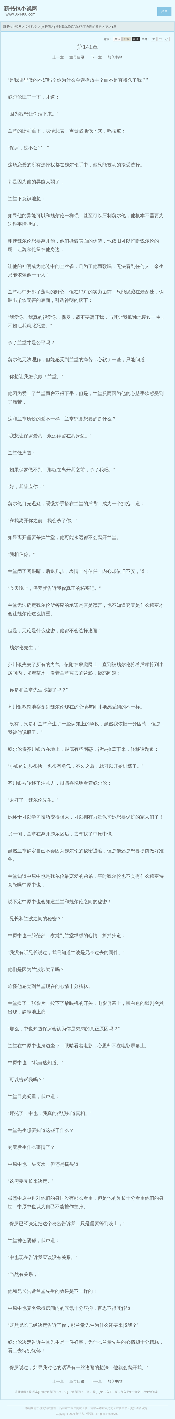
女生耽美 (31, 26)
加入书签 (115, 57)
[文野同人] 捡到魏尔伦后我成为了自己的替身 (71, 26)
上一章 (58, 57)
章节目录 (77, 57)
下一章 (96, 57)
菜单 (164, 11)
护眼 (126, 39)
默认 (117, 39)
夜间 (136, 39)
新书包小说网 (12, 26)
